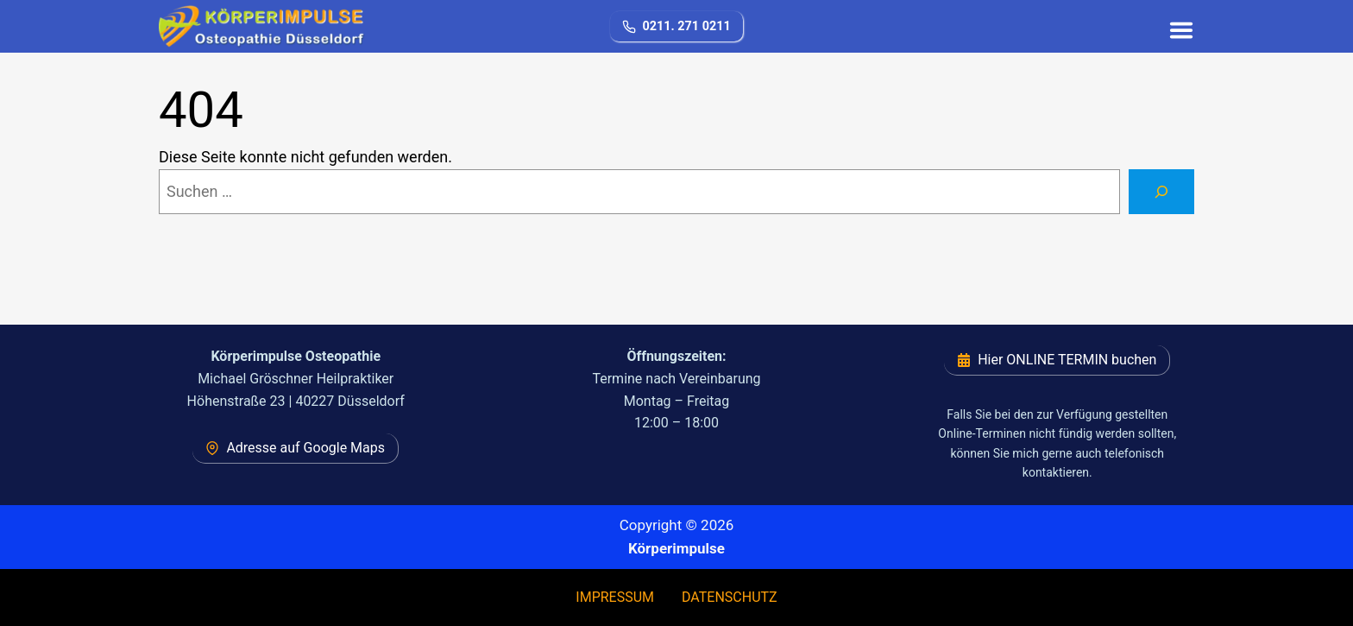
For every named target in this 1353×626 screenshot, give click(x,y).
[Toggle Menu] (1177, 26)
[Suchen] (1161, 191)
